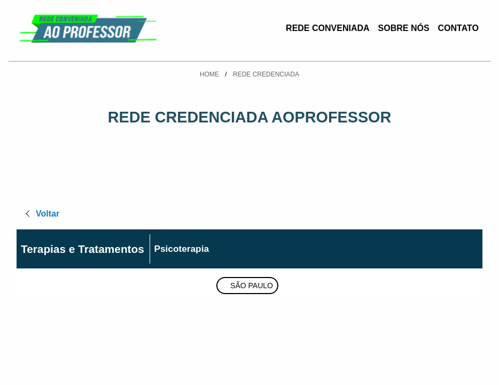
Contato (458, 28)
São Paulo (251, 285)
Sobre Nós (404, 28)
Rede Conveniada (327, 28)
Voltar (47, 213)
